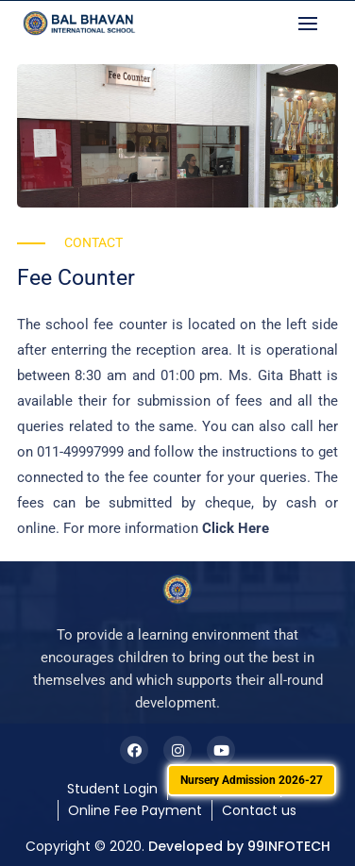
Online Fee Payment (135, 810)
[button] (312, 23)
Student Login (112, 788)
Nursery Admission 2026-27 (251, 780)
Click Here (235, 528)
